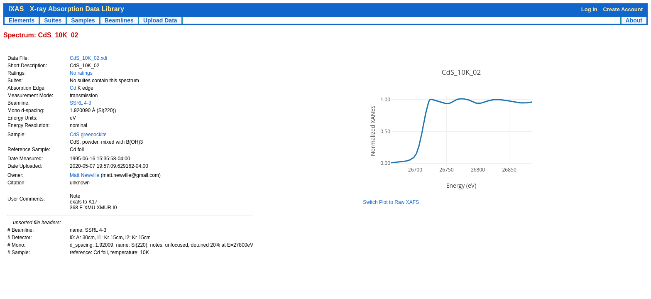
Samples (83, 20)
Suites (52, 20)
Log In (589, 9)
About (634, 20)
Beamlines (119, 20)
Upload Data (160, 20)
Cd (73, 88)
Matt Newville (85, 175)
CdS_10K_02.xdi (88, 58)
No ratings (81, 73)
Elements (21, 20)
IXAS (16, 8)
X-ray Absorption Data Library (77, 8)
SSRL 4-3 (80, 103)
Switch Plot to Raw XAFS (391, 202)
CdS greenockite (88, 134)
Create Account (623, 9)
